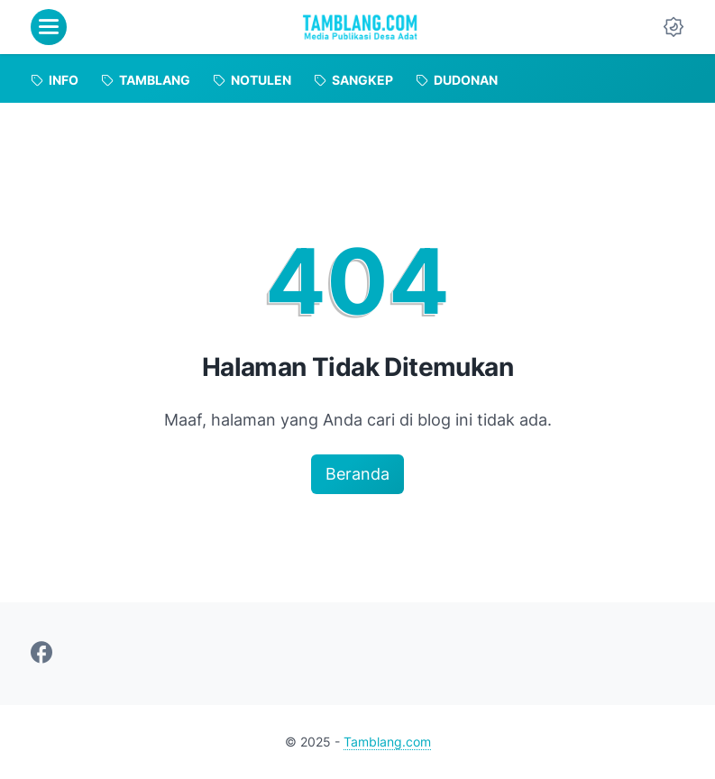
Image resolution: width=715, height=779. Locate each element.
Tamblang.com (387, 741)
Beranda (357, 473)
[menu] (49, 27)
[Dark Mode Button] (673, 27)
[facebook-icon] (41, 653)
